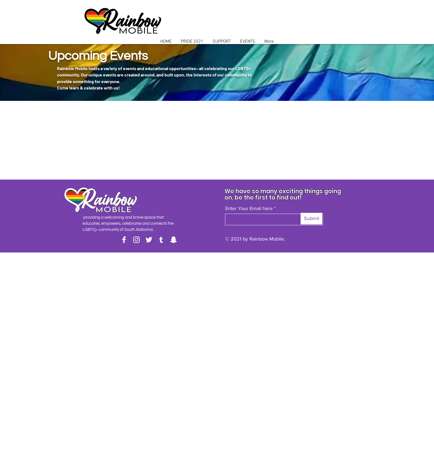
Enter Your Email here (249, 208)
